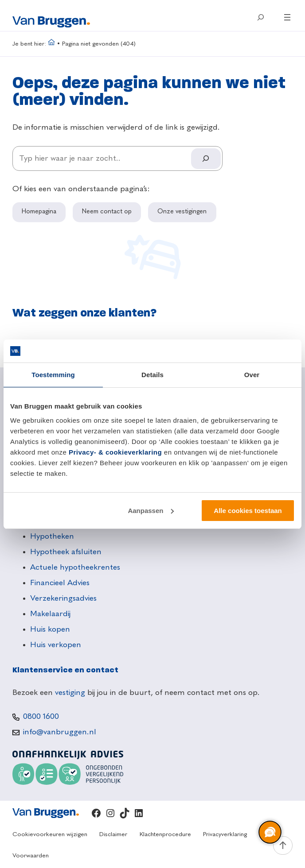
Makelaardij (50, 614)
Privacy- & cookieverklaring (115, 452)
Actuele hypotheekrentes (75, 567)
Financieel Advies (60, 583)
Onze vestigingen (182, 211)
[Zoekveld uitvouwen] (260, 17)
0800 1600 (41, 717)
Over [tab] (252, 374)
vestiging (70, 693)
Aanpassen (151, 510)
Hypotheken (52, 536)
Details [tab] (152, 374)
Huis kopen (50, 629)
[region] (269, 832)
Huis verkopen (55, 645)
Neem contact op (107, 211)
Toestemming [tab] (53, 374)
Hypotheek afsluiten (66, 552)
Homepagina (39, 211)
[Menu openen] (287, 17)
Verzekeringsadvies (63, 598)
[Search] (205, 158)
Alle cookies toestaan (248, 510)
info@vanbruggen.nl (59, 732)
